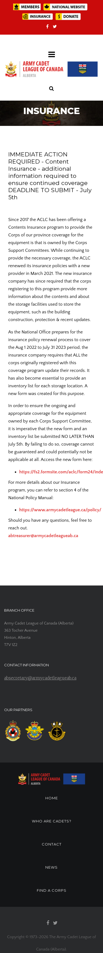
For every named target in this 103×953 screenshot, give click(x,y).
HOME (51, 798)
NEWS (51, 867)
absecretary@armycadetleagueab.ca (40, 678)
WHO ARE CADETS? (51, 821)
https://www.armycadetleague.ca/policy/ (60, 509)
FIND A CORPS (51, 890)
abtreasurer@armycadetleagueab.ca (43, 535)
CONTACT (52, 844)
